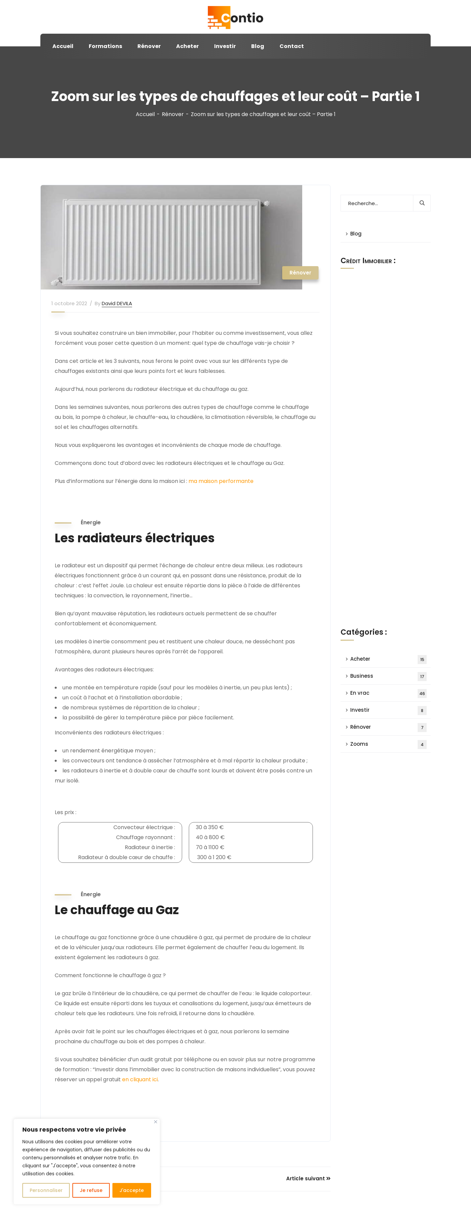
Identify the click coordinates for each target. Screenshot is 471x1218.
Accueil (62, 46)
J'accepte (131, 1190)
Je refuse (91, 1190)
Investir (225, 46)
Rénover (149, 46)
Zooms (388, 744)
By (97, 303)
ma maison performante (221, 481)
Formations (105, 46)
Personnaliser (46, 1190)
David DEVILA (117, 303)
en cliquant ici (140, 1079)
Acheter (187, 46)
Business (388, 676)
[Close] (155, 1121)
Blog (257, 46)
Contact (292, 46)
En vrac (388, 693)
